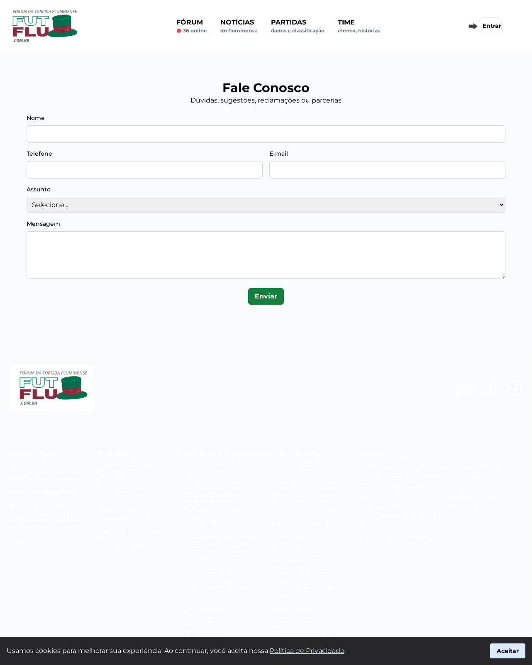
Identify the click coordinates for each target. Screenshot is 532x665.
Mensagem (43, 223)
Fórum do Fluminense (44, 492)
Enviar (266, 296)
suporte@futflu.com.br (397, 537)
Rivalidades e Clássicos (305, 501)
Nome (36, 118)
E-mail (278, 153)
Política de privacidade (45, 506)
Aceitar (508, 651)
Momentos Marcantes (303, 573)
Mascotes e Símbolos (302, 523)
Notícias (239, 26)
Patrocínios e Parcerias (218, 551)
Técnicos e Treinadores (304, 487)
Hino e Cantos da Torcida (221, 587)
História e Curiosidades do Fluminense (259, 453)
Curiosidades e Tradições (220, 537)
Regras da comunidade (45, 519)
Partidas (298, 26)
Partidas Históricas (212, 523)
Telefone (39, 153)
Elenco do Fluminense (129, 532)
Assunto (39, 189)
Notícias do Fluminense (45, 478)
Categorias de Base (213, 573)
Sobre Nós (25, 465)
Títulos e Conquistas (301, 465)
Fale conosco (29, 533)
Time (359, 26)
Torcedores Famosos (302, 632)
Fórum (191, 26)
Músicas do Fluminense (131, 546)
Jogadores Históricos (215, 487)
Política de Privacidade (307, 651)
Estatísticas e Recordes (305, 537)
